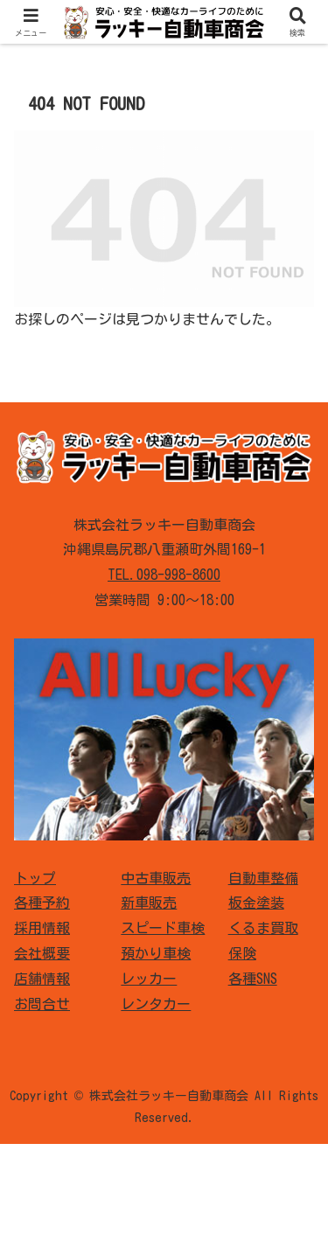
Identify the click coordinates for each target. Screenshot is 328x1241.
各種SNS (252, 979)
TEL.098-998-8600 (164, 575)
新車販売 (149, 903)
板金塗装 (256, 903)
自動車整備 (263, 878)
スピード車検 (163, 928)
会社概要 (42, 953)
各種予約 (42, 903)
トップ (35, 878)
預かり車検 (156, 953)
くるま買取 (263, 928)
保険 (242, 953)
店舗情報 (42, 979)
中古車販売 (156, 878)
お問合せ (42, 1004)
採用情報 (42, 928)
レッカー (149, 979)
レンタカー (156, 1004)
